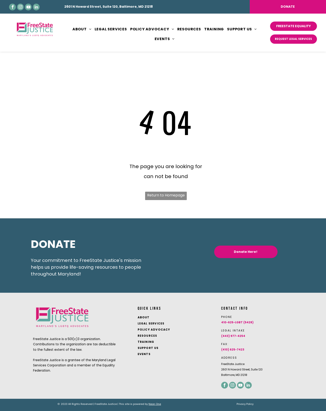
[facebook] (12, 7)
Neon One (155, 404)
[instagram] (20, 7)
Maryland (69, 274)
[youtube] (28, 7)
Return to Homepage (166, 195)
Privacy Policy (245, 404)
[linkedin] (36, 7)
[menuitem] (80, 29)
